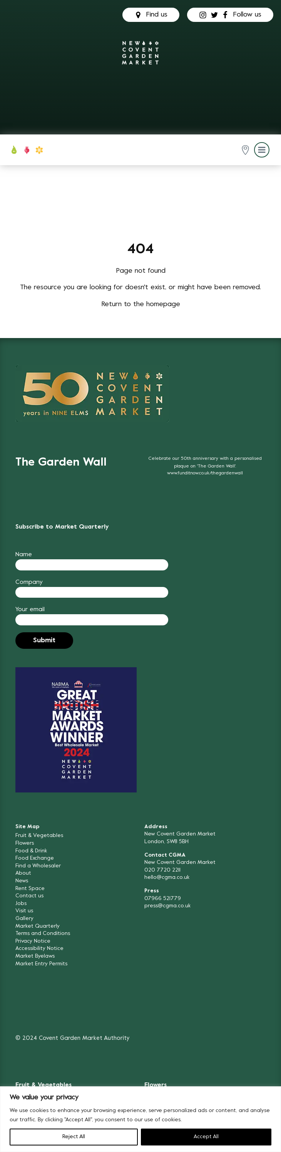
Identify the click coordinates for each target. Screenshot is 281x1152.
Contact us (29, 895)
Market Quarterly (37, 926)
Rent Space (30, 888)
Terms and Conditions (42, 933)
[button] (245, 150)
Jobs (21, 903)
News (21, 881)
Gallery (24, 918)
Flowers (24, 843)
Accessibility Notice (39, 948)
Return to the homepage (140, 304)
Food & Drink (31, 851)
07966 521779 (162, 898)
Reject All (73, 1136)
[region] (140, 1119)
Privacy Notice (32, 941)
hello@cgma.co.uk (166, 877)
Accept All (206, 1136)
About (23, 873)
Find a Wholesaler (38, 866)
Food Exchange (34, 858)
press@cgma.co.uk (167, 905)
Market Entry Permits (41, 963)
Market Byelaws (35, 956)
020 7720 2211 (162, 870)
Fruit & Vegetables (39, 835)
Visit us (24, 910)
